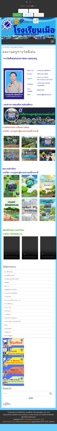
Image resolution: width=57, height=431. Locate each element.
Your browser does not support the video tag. (12, 247)
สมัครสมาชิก (28, 15)
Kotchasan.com (27, 422)
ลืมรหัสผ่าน (39, 15)
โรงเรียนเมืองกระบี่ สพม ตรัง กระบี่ (25, 37)
